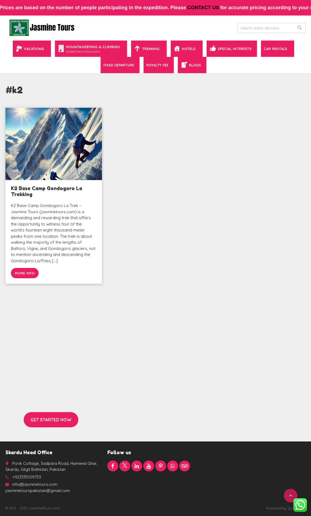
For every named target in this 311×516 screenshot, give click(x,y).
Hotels (188, 49)
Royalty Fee (157, 65)
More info (25, 273)
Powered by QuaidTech (286, 508)
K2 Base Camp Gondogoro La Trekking (46, 191)
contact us (206, 7)
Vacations (34, 49)
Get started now (50, 419)
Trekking (151, 49)
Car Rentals (275, 49)
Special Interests (234, 49)
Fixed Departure (118, 65)
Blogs (195, 65)
